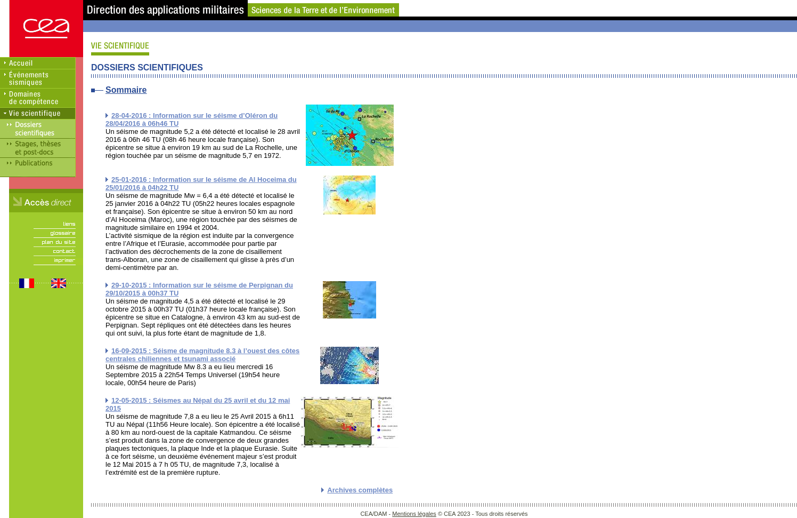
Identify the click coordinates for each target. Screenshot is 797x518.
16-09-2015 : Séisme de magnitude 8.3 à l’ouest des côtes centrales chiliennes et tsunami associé (202, 355)
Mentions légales (414, 514)
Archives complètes (360, 490)
